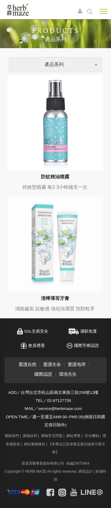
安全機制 (92, 436)
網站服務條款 (34, 444)
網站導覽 (73, 436)
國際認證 (43, 374)
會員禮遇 (36, 345)
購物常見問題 (51, 436)
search (89, 11)
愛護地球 (77, 364)
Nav (103, 11)
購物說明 (30, 436)
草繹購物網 (18, 9)
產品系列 (54, 64)
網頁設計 (85, 471)
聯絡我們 (12, 436)
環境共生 (68, 374)
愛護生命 (52, 364)
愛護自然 (27, 364)
